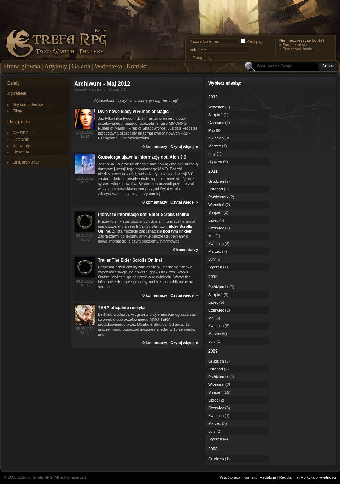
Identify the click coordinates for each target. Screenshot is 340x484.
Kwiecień (216, 138)
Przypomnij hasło (297, 49)
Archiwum (87, 84)
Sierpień (215, 115)
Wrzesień (216, 107)
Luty (212, 154)
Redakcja (268, 477)
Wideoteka (108, 66)
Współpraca (230, 477)
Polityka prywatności (318, 477)
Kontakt (137, 66)
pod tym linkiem (178, 231)
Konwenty (21, 145)
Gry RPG (21, 133)
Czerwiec (216, 122)
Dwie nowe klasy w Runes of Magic (133, 111)
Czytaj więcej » (184, 146)
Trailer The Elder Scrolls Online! (130, 260)
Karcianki (21, 139)
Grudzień (216, 181)
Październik (218, 197)
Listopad (215, 189)
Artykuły (55, 66)
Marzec (214, 146)
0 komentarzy (154, 146)
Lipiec (213, 220)
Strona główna (21, 66)
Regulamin (288, 477)
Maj (211, 130)
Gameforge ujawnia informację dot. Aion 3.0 (142, 157)
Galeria (81, 66)
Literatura (21, 152)
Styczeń (215, 161)
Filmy (17, 111)
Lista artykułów (26, 162)
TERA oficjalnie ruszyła (121, 307)
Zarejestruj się (294, 44)
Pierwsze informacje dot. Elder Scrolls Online (143, 214)
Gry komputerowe (28, 104)
